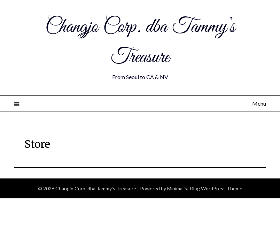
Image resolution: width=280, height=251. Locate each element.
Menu (259, 103)
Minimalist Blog (183, 188)
